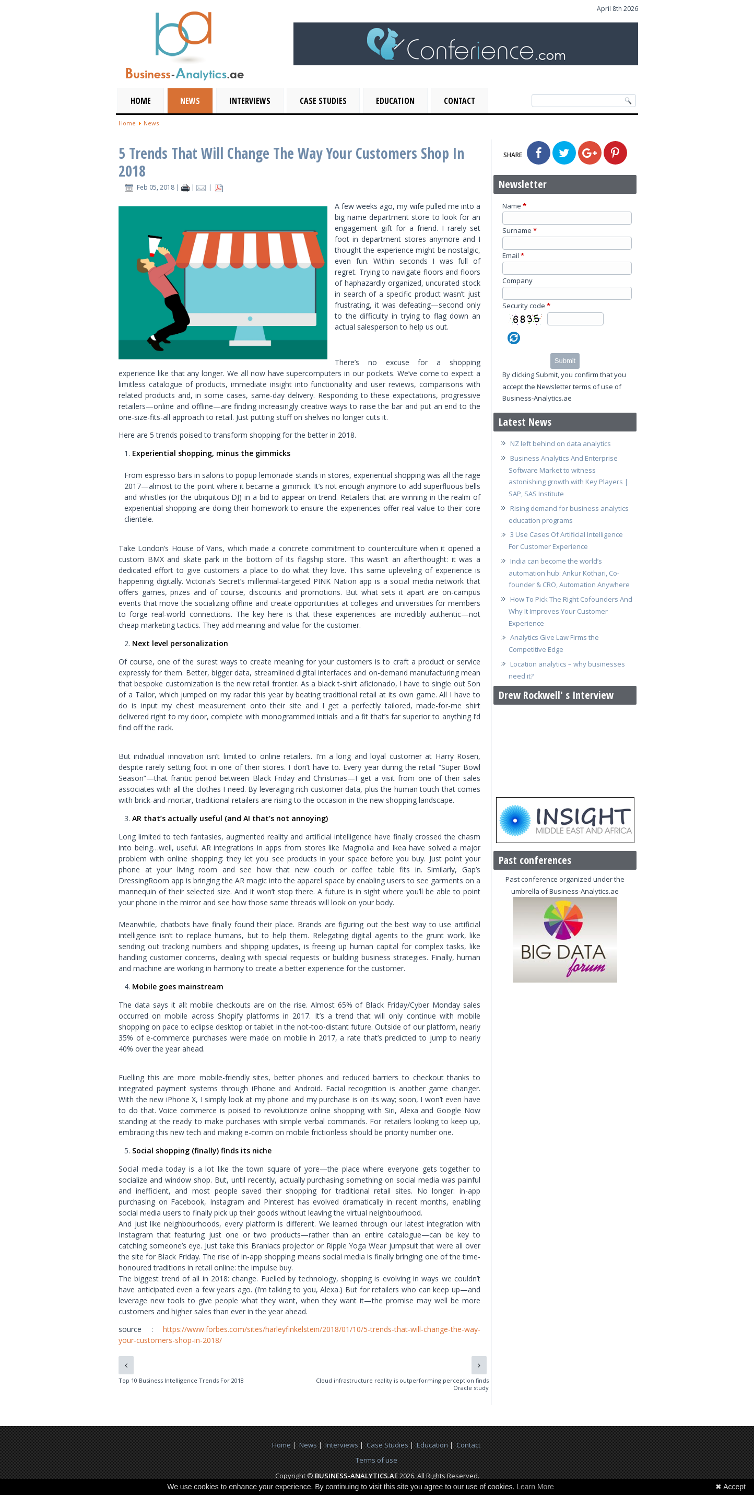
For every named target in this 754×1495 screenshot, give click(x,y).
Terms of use (376, 1460)
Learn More (535, 1486)
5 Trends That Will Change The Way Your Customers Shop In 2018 (291, 162)
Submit (565, 361)
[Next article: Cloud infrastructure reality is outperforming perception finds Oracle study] (479, 1365)
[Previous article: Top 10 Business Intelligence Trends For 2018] (126, 1365)
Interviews (249, 101)
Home (141, 101)
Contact (459, 101)
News (190, 101)
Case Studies (323, 101)
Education (395, 101)
